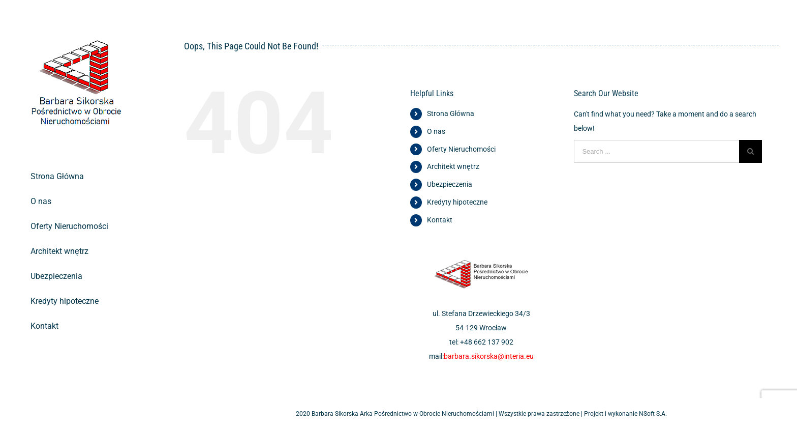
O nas (436, 131)
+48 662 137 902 (486, 342)
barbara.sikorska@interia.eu (489, 356)
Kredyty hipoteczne (457, 202)
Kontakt (439, 220)
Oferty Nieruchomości (461, 149)
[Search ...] (656, 151)
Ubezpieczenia (449, 184)
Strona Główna (450, 113)
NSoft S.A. (653, 413)
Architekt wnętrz (453, 166)
